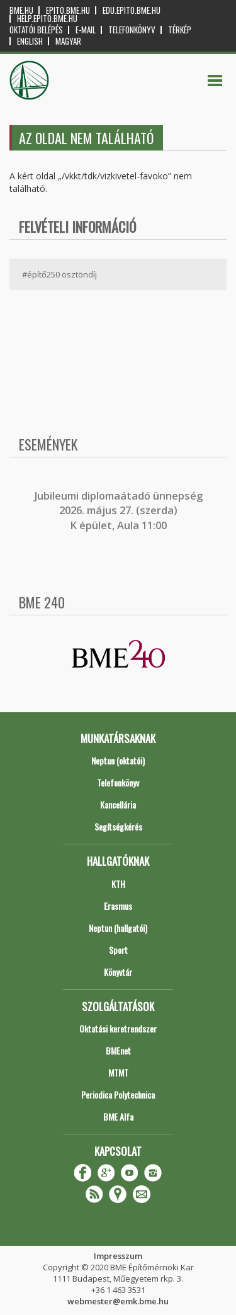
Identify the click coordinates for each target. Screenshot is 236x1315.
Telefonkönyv (131, 30)
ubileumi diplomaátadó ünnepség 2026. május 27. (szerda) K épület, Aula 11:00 (120, 510)
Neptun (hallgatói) (118, 927)
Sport (118, 949)
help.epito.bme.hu (47, 18)
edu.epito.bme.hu (131, 10)
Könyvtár (118, 971)
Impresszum (118, 1256)
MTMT (118, 1072)
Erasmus (118, 905)
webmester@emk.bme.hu (118, 1301)
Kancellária (118, 804)
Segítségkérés (118, 826)
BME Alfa (118, 1116)
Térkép (179, 30)
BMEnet (118, 1050)
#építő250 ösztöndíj (59, 274)
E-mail (86, 30)
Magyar (68, 41)
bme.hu (21, 10)
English (30, 41)
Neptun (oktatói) (118, 760)
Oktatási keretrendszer (118, 1028)
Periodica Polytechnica (118, 1094)
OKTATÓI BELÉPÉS (36, 30)
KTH (118, 883)
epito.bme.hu (68, 10)
